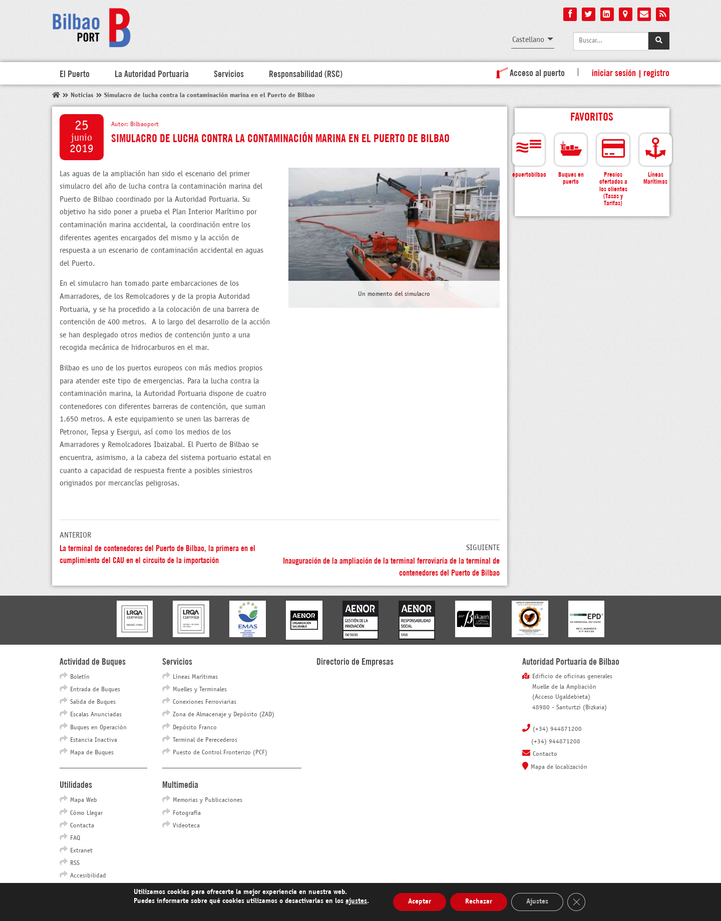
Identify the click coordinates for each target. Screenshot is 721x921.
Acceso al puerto (528, 72)
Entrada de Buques (95, 690)
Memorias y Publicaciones (207, 800)
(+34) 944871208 (555, 742)
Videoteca (186, 826)
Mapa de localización (559, 767)
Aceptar (419, 901)
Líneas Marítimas (195, 677)
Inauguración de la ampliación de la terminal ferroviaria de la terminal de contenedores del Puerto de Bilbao (391, 566)
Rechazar (478, 901)
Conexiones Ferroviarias (204, 702)
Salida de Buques (93, 702)
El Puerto (75, 73)
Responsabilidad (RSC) (305, 73)
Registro (656, 72)
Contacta (82, 826)
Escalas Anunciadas (96, 715)
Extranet (81, 851)
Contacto (545, 754)
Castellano (528, 40)
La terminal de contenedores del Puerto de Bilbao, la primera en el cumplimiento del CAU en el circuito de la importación (157, 553)
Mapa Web (83, 800)
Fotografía (187, 813)
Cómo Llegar (86, 813)
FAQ (75, 838)
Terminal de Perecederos (205, 740)
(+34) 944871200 (557, 729)
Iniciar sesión (614, 72)
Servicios (229, 73)
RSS (75, 863)
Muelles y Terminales (200, 690)
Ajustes (537, 901)
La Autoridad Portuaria (152, 73)
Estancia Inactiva (93, 740)
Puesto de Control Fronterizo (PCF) (220, 753)
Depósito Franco (195, 728)
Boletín (80, 677)
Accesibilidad (88, 876)
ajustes (356, 901)
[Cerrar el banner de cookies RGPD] (576, 902)
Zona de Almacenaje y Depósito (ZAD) (223, 715)
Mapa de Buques (92, 753)
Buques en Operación (98, 728)
